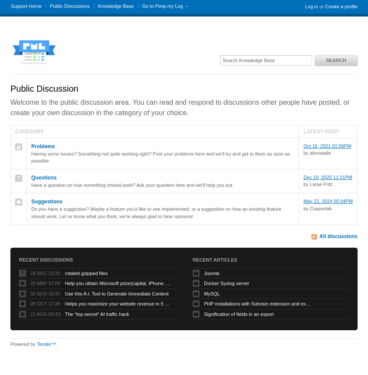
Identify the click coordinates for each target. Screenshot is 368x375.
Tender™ (46, 344)
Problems (43, 146)
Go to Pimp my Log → (165, 6)
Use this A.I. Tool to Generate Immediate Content (117, 293)
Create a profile (341, 6)
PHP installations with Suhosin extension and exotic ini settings (258, 303)
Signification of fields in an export (239, 314)
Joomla (211, 273)
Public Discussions (70, 6)
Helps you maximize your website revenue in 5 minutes (119, 303)
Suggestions (46, 202)
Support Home (26, 6)
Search (336, 60)
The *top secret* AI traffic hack (97, 314)
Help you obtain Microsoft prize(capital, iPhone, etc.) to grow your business (119, 283)
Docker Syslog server (227, 283)
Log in (311, 6)
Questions (44, 178)
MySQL (212, 293)
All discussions (338, 236)
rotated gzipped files (86, 273)
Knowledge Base (116, 6)
